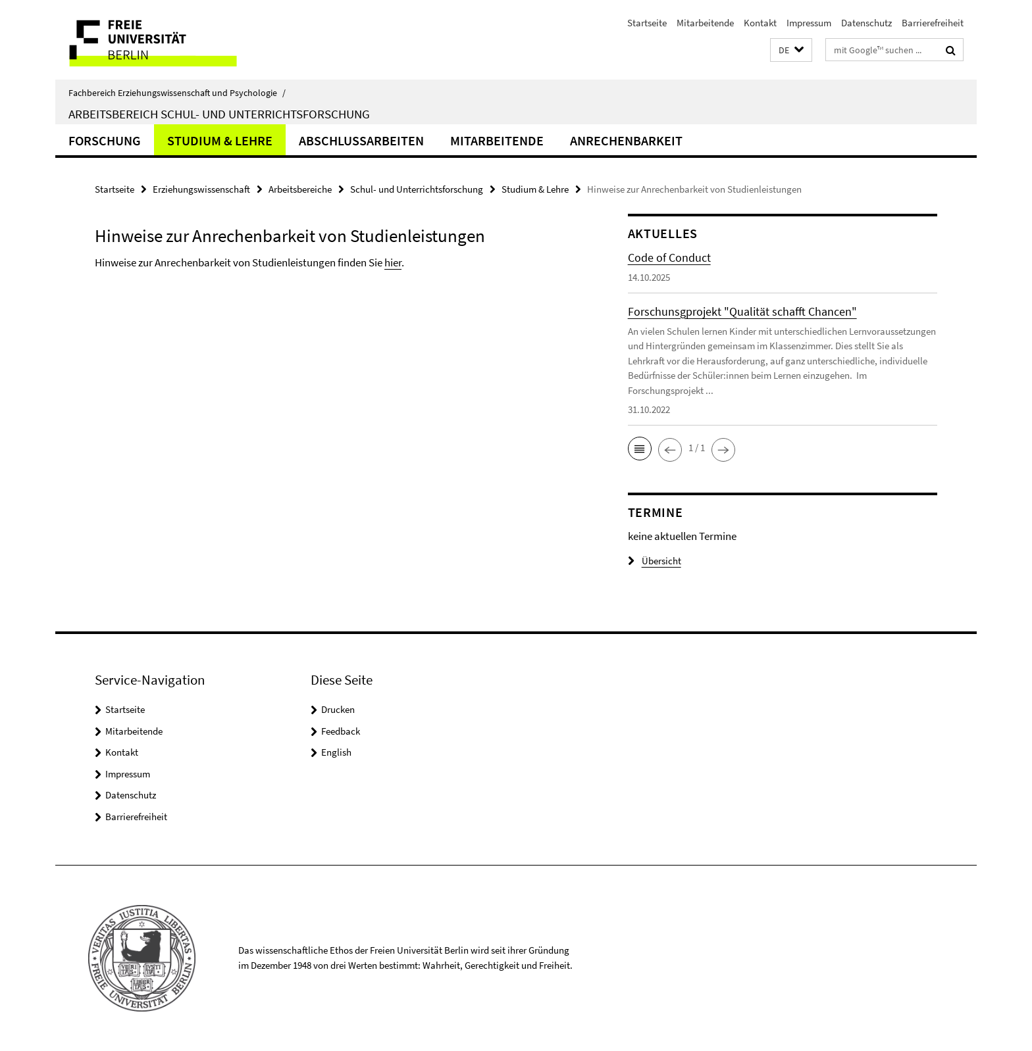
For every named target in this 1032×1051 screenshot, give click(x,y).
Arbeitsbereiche (300, 189)
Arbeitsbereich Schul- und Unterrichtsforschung (219, 114)
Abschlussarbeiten (361, 140)
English (336, 752)
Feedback (340, 731)
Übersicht (654, 560)
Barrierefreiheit (933, 22)
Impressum (809, 22)
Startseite (647, 22)
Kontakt (760, 22)
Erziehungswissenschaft (201, 189)
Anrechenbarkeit (626, 140)
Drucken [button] (338, 709)
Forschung (104, 140)
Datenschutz (866, 22)
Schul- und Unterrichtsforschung (416, 189)
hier (392, 262)
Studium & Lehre (219, 140)
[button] (791, 50)
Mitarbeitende (705, 22)
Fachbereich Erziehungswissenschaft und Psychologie (177, 92)
